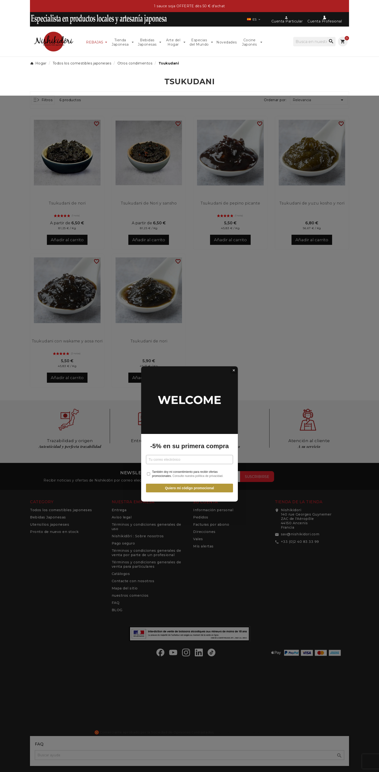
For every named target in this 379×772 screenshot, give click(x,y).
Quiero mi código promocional (189, 440)
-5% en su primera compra (189, 398)
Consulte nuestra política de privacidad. (198, 428)
